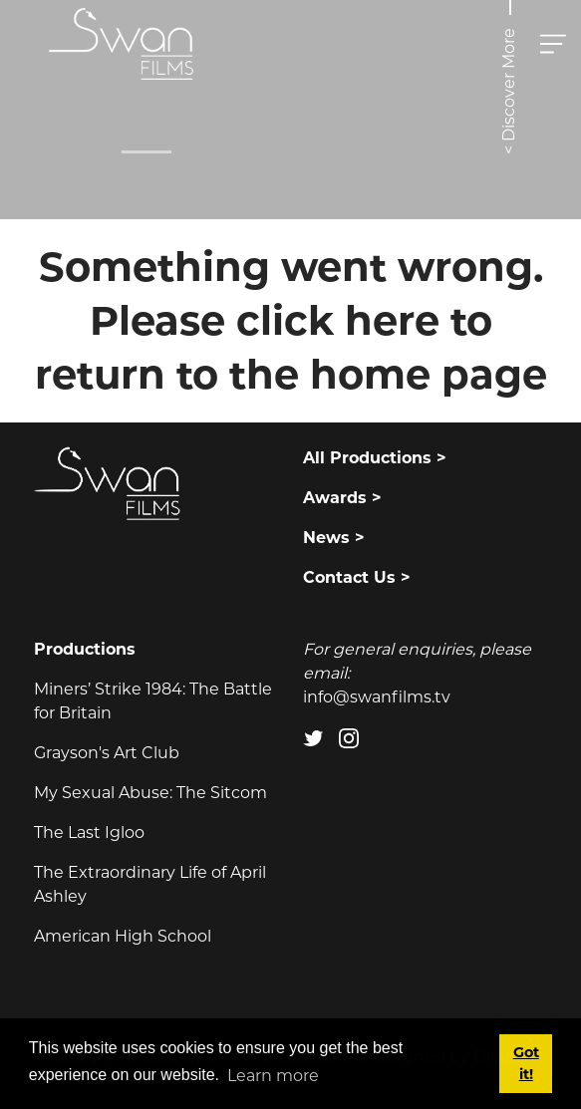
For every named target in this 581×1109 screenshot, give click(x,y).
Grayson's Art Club (106, 752)
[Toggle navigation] (553, 44)
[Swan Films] (121, 44)
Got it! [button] (526, 1063)
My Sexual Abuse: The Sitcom (150, 792)
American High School (122, 936)
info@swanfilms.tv (376, 697)
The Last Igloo (89, 832)
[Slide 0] (146, 151)
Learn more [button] (273, 1075)
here (392, 320)
